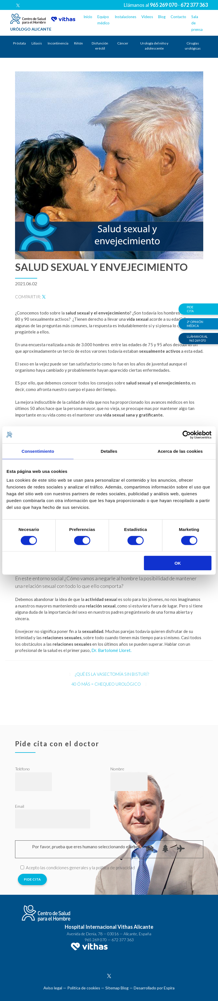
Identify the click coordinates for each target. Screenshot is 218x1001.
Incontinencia (58, 43)
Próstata (19, 43)
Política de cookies (83, 987)
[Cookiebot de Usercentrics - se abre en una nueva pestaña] (186, 434)
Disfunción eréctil (100, 45)
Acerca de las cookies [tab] (180, 451)
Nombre (117, 768)
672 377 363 (123, 939)
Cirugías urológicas (193, 45)
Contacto (178, 16)
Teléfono (22, 768)
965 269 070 (96, 939)
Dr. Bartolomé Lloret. (111, 650)
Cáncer (122, 43)
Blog (161, 16)
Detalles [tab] (109, 451)
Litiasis (37, 43)
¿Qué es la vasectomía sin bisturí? (112, 674)
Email (19, 806)
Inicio (87, 16)
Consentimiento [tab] (38, 451)
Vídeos (147, 16)
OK (178, 563)
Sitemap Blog (117, 987)
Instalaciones (125, 16)
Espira (169, 987)
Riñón (78, 43)
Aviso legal (52, 987)
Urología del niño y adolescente (154, 45)
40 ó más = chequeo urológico (106, 684)
